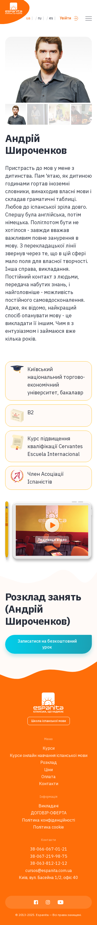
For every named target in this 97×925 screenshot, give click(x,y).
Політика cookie (48, 827)
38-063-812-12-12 (48, 863)
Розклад (48, 762)
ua (28, 18)
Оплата (48, 776)
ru (39, 18)
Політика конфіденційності (48, 820)
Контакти (48, 783)
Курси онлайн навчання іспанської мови (48, 755)
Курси (49, 748)
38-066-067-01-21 (48, 849)
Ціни (48, 769)
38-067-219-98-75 (48, 856)
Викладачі (48, 805)
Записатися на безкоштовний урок (47, 643)
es (51, 18)
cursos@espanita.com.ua (48, 870)
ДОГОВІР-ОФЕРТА (48, 812)
